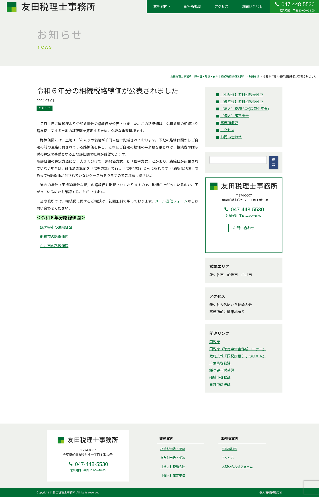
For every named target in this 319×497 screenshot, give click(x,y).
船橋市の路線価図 (54, 237)
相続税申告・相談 (172, 449)
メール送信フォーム (171, 201)
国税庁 (214, 342)
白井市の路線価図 (54, 246)
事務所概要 (192, 6)
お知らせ (44, 108)
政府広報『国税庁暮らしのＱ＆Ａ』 (237, 356)
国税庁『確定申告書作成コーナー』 (237, 349)
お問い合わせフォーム (237, 466)
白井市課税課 (220, 384)
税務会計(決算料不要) (244, 109)
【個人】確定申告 (172, 475)
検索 (273, 162)
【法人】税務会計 (172, 466)
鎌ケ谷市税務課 (221, 370)
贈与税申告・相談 (172, 458)
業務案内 (160, 6)
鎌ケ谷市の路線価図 (56, 227)
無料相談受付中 (241, 94)
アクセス (221, 6)
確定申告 (234, 116)
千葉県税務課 (220, 363)
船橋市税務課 (220, 377)
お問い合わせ (252, 6)
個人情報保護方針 (270, 492)
